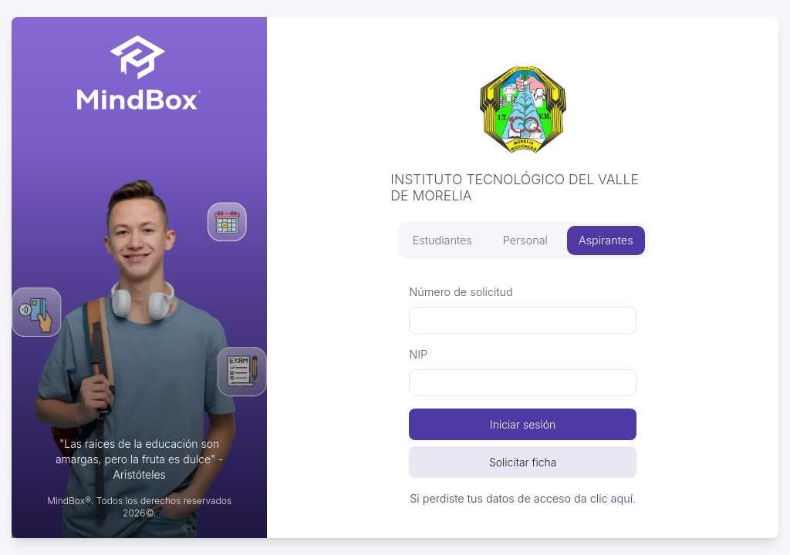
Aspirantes (606, 240)
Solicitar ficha (523, 462)
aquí (622, 498)
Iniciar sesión (522, 424)
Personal (525, 240)
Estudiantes (442, 240)
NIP (418, 354)
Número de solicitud (460, 291)
